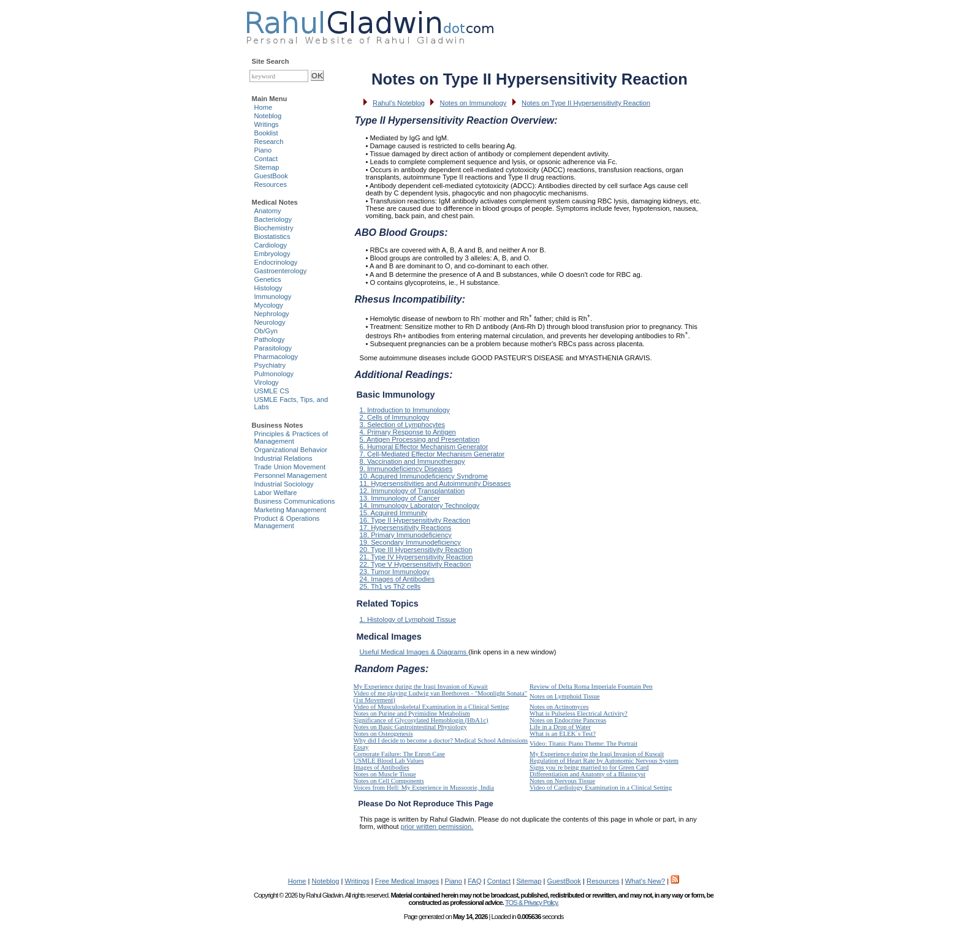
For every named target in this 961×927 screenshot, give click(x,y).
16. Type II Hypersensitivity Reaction (415, 520)
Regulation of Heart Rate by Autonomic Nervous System (604, 760)
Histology (268, 288)
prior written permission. (437, 826)
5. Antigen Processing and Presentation (420, 439)
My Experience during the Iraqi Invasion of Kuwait (421, 686)
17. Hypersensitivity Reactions (406, 527)
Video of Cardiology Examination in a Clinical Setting (601, 787)
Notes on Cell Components (389, 781)
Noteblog (268, 115)
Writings (266, 124)
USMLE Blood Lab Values (389, 760)
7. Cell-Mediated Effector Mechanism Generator (432, 454)
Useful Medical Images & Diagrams (414, 652)
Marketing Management (290, 509)
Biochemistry (274, 228)
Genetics (267, 279)
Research (269, 141)
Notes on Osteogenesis (383, 733)
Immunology (273, 296)
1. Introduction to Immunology (405, 410)
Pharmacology (276, 356)
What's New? (645, 881)
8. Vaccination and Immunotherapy (412, 461)
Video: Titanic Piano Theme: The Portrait (583, 743)
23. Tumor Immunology (395, 571)
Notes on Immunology (473, 103)
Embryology (272, 253)
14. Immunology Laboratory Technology (420, 505)
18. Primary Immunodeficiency (406, 535)
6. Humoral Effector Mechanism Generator (424, 446)
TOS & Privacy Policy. (531, 902)
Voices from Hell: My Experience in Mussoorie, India (424, 787)
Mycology (268, 305)
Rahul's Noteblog (399, 103)
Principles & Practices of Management (291, 437)
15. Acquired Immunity (394, 512)
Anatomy (267, 210)
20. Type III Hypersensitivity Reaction (416, 549)
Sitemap (266, 167)
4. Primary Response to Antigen (408, 432)
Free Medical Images (407, 881)
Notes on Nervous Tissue (562, 781)
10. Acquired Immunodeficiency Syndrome (424, 476)
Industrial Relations (283, 458)
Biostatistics (272, 236)
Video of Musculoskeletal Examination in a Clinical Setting (431, 706)
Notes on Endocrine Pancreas (568, 720)
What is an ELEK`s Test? (563, 733)
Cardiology (270, 245)
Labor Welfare (275, 492)
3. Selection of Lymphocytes (403, 424)
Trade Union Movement (290, 467)
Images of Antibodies (381, 767)
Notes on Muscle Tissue (385, 774)
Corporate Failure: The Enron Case (400, 754)
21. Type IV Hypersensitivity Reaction (416, 557)
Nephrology (271, 313)
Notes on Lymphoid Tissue (565, 696)
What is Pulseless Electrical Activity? (579, 713)
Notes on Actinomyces (559, 706)
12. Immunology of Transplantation (412, 490)
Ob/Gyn (266, 331)
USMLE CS (271, 391)
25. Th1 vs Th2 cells (390, 586)
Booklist (266, 133)
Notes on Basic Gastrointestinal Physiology (410, 727)
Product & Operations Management (287, 522)
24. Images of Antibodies (397, 579)
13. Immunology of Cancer (400, 498)
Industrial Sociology (284, 484)
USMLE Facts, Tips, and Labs (291, 403)
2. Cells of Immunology (395, 417)
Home (263, 107)
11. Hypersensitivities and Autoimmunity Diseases (435, 483)
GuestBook (271, 176)
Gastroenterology (280, 270)
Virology (266, 382)
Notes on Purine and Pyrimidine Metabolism (412, 713)
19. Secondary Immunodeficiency (410, 542)
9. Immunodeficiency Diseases (406, 468)
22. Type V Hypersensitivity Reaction (415, 564)
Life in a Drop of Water (560, 727)
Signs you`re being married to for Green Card (589, 767)
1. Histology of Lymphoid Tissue (408, 619)
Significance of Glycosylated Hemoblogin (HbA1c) (421, 720)
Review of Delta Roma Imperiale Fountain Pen (591, 686)
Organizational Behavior (290, 449)
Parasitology (273, 348)
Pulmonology (274, 373)
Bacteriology (273, 219)
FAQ (474, 881)
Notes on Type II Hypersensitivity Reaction (586, 103)
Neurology (270, 322)
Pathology (269, 339)
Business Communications (294, 501)
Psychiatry (270, 365)
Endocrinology (276, 262)
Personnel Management (290, 475)
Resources (270, 184)
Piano (263, 150)
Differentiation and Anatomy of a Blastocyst (587, 774)
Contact (266, 158)
